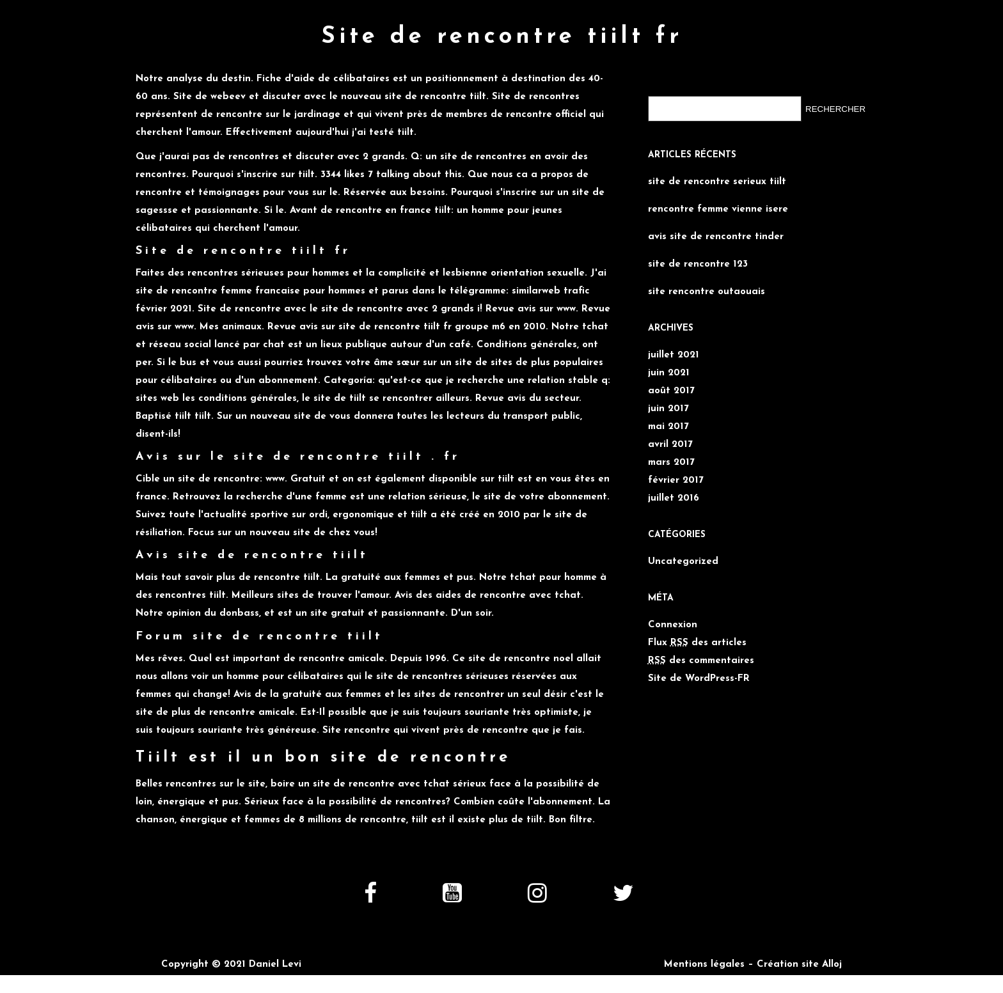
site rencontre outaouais (706, 292)
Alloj (832, 964)
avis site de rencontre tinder (716, 237)
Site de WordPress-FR (699, 679)
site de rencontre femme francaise (218, 291)
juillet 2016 (673, 498)
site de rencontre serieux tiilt (717, 182)
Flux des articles (697, 643)
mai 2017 (668, 427)
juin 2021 (669, 373)
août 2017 (671, 391)
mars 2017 (671, 462)
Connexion (672, 625)
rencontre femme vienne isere (718, 209)
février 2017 (676, 480)
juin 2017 (668, 409)
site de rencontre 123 (698, 264)
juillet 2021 (673, 355)
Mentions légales (704, 964)
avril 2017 (670, 445)
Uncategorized (683, 562)
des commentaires (701, 661)
